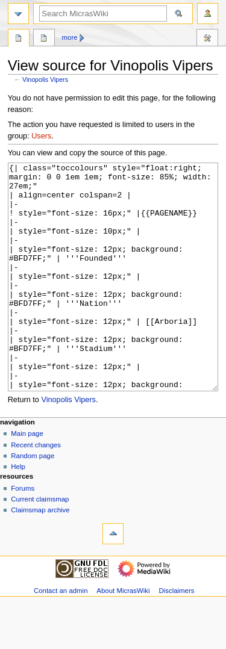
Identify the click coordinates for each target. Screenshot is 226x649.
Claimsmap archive (40, 555)
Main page (27, 478)
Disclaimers (176, 635)
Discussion (44, 39)
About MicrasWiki (122, 635)
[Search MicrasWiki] (103, 13)
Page (18, 39)
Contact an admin (61, 635)
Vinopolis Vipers (45, 79)
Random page (32, 501)
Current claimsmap (40, 544)
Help (18, 511)
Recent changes (36, 490)
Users (41, 136)
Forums (22, 533)
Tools (207, 39)
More (70, 37)
